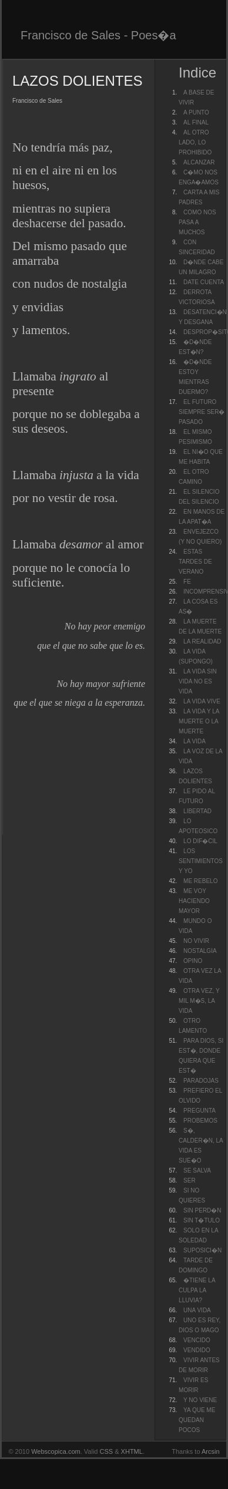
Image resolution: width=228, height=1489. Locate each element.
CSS (106, 1451)
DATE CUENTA (203, 282)
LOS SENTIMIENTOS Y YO (201, 861)
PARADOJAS (201, 1080)
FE (187, 581)
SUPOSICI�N (202, 1250)
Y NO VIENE (200, 1400)
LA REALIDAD (202, 641)
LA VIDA (194, 741)
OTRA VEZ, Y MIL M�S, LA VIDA (199, 1001)
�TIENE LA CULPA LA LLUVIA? (197, 1290)
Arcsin (211, 1451)
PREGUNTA (199, 1110)
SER (189, 1180)
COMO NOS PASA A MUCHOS (197, 222)
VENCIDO (196, 1340)
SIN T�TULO (201, 1220)
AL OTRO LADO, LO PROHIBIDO (195, 142)
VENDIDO (196, 1350)
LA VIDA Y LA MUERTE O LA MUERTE (199, 721)
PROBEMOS (200, 1120)
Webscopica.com (56, 1451)
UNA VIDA (197, 1310)
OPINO (192, 961)
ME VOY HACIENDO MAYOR (194, 901)
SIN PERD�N (202, 1210)
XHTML (132, 1451)
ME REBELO (200, 881)
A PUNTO (196, 112)
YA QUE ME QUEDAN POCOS (197, 1420)
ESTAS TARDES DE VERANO (195, 561)
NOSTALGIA (200, 951)
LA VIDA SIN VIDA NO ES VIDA (198, 681)
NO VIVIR (196, 941)
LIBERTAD (197, 811)
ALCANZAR (198, 162)
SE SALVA (197, 1170)
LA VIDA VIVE (201, 701)
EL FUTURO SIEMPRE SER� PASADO (201, 412)
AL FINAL (196, 122)
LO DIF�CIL (200, 841)
